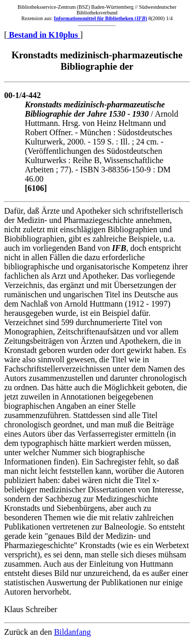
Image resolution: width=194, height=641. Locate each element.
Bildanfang (72, 632)
